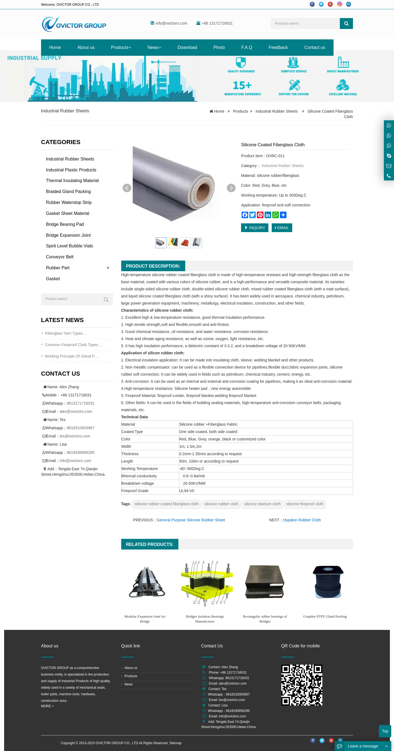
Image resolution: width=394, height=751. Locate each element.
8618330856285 (80, 452)
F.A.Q (246, 47)
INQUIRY (254, 228)
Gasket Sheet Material (67, 213)
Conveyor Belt (60, 257)
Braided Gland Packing (68, 191)
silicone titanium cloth (262, 504)
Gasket (53, 278)
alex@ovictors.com (76, 411)
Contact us (314, 47)
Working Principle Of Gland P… (72, 356)
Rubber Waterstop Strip (69, 202)
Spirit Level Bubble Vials (69, 246)
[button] (129, 47)
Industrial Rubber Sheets (65, 111)
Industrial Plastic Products (71, 170)
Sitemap (175, 743)
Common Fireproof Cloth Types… (73, 345)
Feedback (278, 47)
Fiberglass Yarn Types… (65, 333)
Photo (219, 47)
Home (55, 47)
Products (121, 47)
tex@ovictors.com (75, 436)
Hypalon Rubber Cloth (302, 520)
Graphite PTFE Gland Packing (325, 616)
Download (187, 47)
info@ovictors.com (171, 23)
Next (231, 188)
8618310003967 (80, 428)
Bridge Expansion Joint (68, 235)
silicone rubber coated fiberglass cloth (167, 504)
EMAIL (282, 228)
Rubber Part (57, 267)
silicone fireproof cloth (304, 504)
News (154, 47)
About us (86, 47)
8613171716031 (80, 403)
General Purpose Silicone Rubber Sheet (191, 520)
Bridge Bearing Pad (65, 224)
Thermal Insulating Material (72, 180)
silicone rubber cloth (221, 504)
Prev (127, 188)
